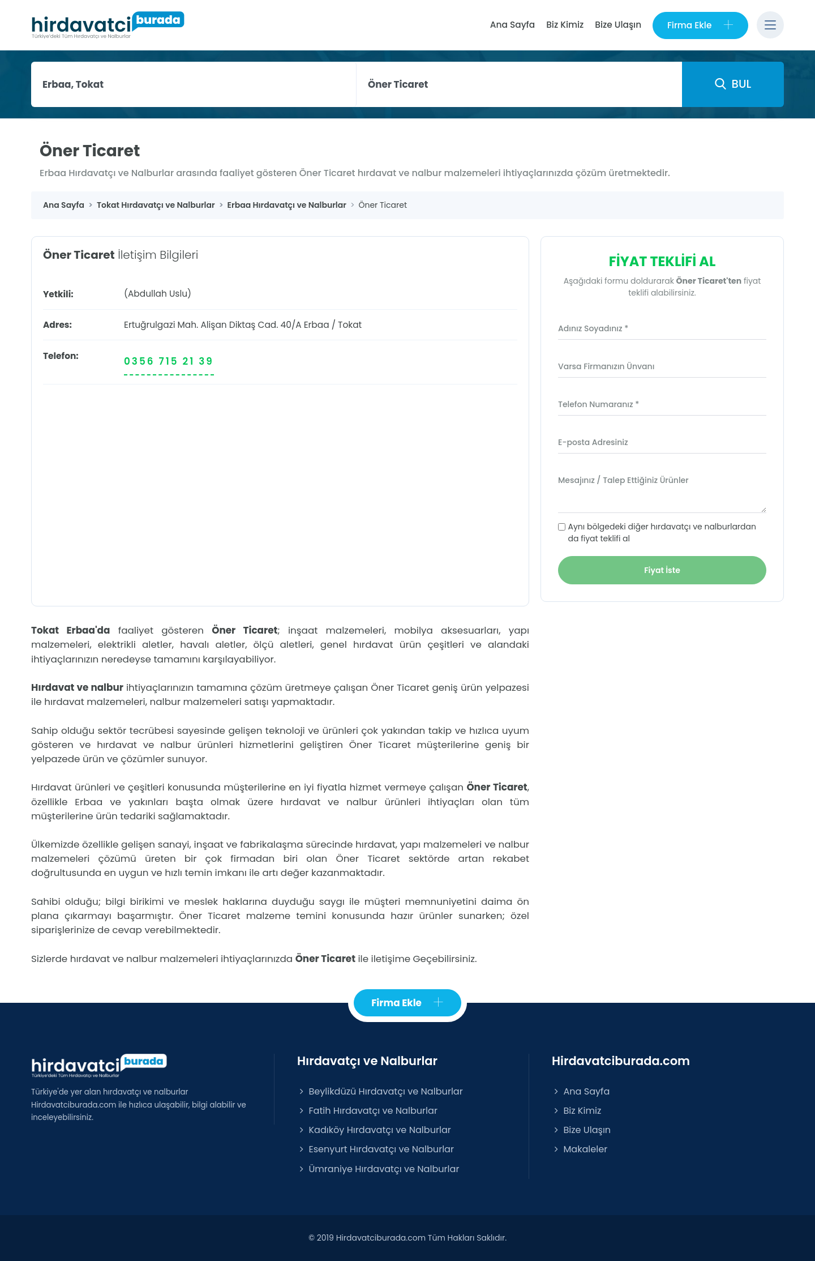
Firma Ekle (700, 25)
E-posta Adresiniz (593, 442)
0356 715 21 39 (169, 361)
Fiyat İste (662, 570)
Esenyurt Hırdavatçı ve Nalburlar (375, 1149)
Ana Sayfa (512, 25)
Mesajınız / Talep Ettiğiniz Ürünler (623, 480)
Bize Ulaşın (618, 25)
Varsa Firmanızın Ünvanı (606, 366)
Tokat (350, 325)
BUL (733, 84)
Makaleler (579, 1149)
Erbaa (316, 325)
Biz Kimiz (565, 25)
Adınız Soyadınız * (593, 328)
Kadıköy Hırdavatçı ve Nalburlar (374, 1129)
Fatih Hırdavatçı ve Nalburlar (367, 1110)
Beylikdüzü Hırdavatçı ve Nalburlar (380, 1091)
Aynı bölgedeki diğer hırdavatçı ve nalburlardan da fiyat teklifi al (662, 532)
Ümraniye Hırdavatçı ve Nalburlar (378, 1168)
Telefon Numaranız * (598, 404)
